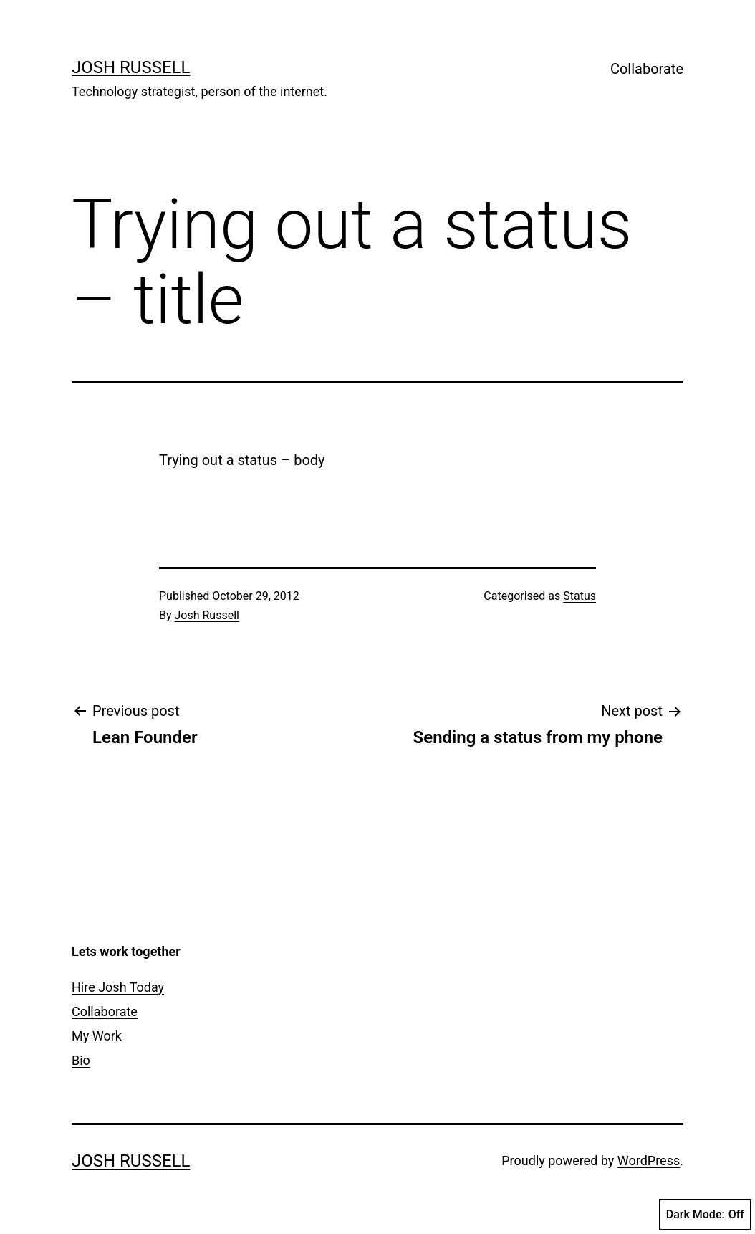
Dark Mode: (705, 1214)
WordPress (648, 1160)
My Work (97, 1035)
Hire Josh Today (118, 987)
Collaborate (646, 68)
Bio (81, 1060)
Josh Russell (131, 67)
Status (579, 596)
